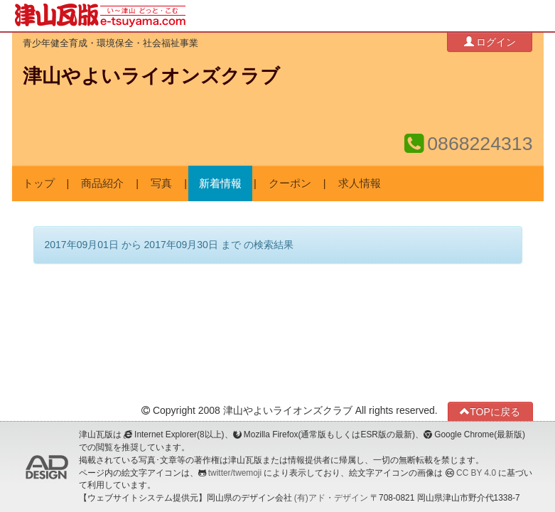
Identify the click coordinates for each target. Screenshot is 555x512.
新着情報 (220, 183)
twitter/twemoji (235, 473)
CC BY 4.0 (476, 473)
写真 (161, 183)
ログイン (490, 42)
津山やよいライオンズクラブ (151, 76)
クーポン (290, 183)
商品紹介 (102, 183)
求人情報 (359, 183)
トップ (39, 183)
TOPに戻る (490, 411)
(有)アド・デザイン (331, 498)
